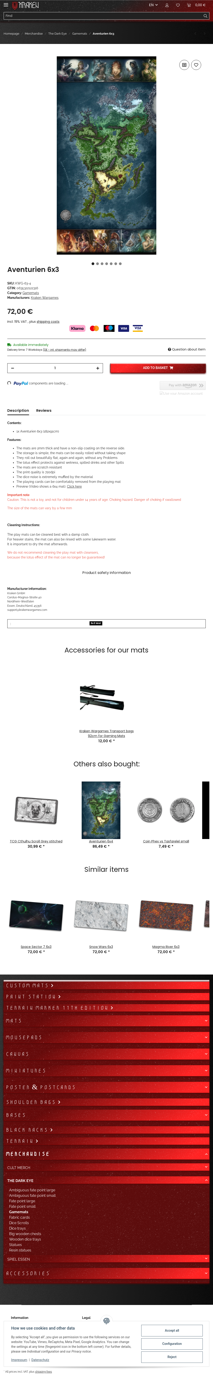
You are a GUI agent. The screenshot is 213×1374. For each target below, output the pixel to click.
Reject (172, 1357)
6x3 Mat (96, 623)
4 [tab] (106, 263)
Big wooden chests (25, 1234)
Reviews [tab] (43, 410)
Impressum (19, 1360)
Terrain (20, 1141)
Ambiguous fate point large (32, 1190)
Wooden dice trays (25, 1239)
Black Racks (27, 1129)
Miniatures (25, 1070)
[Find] (103, 16)
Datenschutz (40, 1360)
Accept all (172, 1330)
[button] (167, 5)
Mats (13, 1020)
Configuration (172, 1344)
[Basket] (196, 5)
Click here (74, 486)
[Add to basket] (11, 53)
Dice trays (17, 1228)
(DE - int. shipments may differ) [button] (64, 350)
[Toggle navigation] (6, 3)
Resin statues (20, 1250)
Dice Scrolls (19, 1223)
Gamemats (31, 293)
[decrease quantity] (13, 368)
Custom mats (28, 985)
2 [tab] (97, 263)
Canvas (17, 1054)
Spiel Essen (18, 1259)
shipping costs (48, 321)
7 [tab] (120, 263)
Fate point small (22, 1206)
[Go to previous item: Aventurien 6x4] (195, 33)
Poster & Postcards (40, 1087)
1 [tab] (93, 263)
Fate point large (22, 1201)
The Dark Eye (20, 1181)
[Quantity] (55, 368)
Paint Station (31, 996)
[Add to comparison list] (184, 65)
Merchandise (27, 1154)
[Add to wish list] (196, 65)
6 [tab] (115, 263)
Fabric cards (19, 1217)
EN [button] (151, 5)
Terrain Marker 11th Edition (57, 1007)
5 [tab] (111, 263)
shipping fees (43, 1371)
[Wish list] (177, 5)
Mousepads (23, 1037)
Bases (15, 1115)
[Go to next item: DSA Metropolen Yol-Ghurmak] (204, 33)
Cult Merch (18, 1168)
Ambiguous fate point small (32, 1195)
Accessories (27, 1273)
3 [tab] (102, 263)
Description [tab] (18, 410)
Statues (15, 1245)
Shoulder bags (31, 1102)
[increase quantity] (98, 368)
